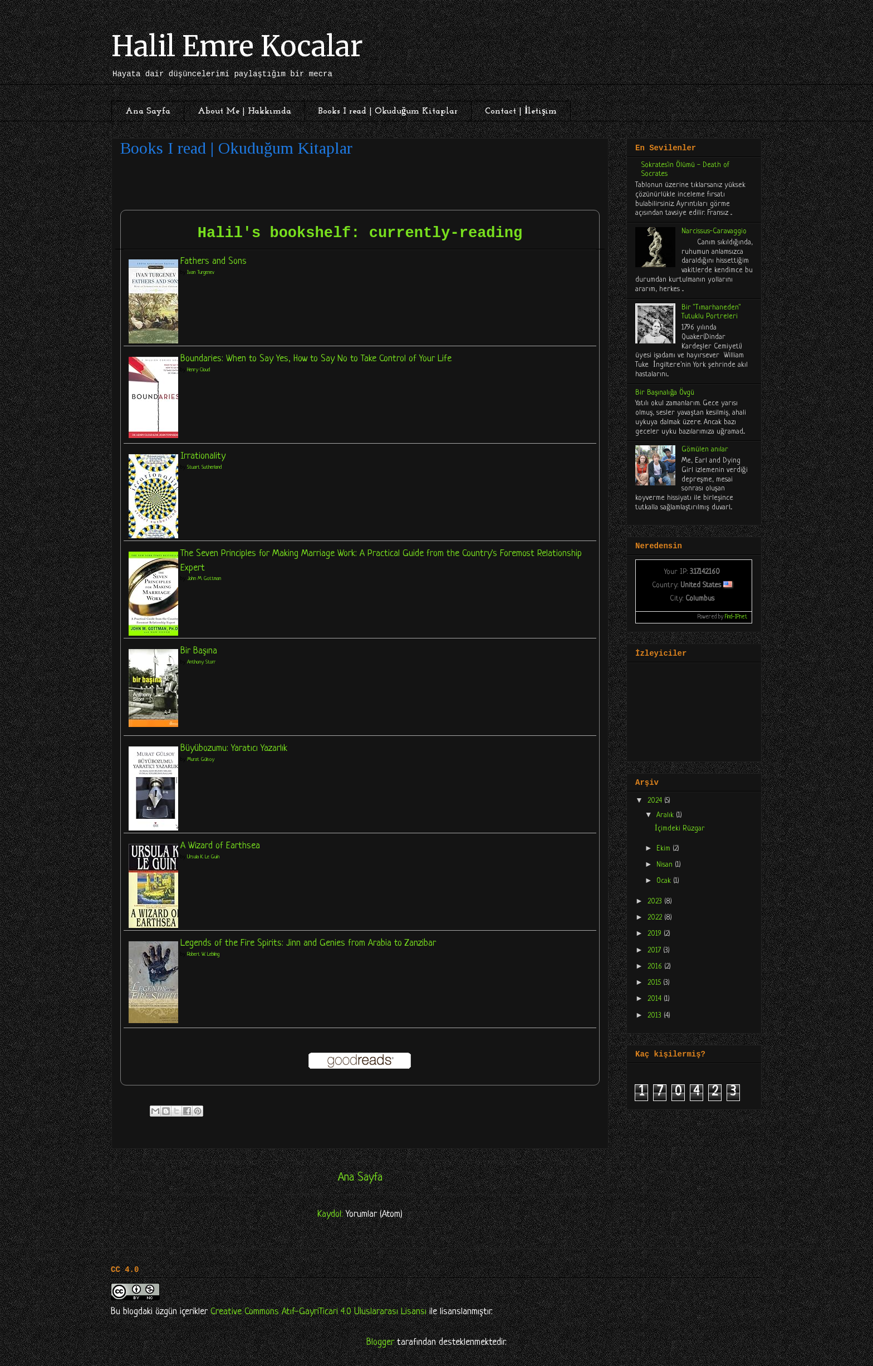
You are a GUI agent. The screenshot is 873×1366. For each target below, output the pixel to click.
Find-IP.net (736, 617)
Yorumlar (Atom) (374, 1214)
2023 (656, 901)
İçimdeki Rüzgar (680, 828)
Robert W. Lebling (203, 954)
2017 (655, 950)
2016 (656, 966)
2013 (656, 1015)
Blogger (380, 1342)
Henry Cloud (198, 370)
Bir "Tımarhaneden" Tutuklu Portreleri (711, 312)
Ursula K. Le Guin (203, 857)
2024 (656, 801)
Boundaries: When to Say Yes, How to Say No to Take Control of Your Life (316, 358)
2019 (656, 934)
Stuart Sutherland (204, 467)
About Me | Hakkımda (244, 111)
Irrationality (202, 456)
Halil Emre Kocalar (237, 46)
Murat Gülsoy (200, 759)
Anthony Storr (201, 662)
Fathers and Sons (213, 261)
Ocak (664, 881)
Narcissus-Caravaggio (714, 231)
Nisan (665, 865)
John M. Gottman (204, 579)
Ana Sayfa (147, 111)
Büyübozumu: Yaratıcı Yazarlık (233, 748)
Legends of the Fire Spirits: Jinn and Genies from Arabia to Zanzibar (308, 943)
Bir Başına (198, 651)
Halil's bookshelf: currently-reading (360, 233)
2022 (656, 917)
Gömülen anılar (704, 449)
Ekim (664, 848)
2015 (655, 983)
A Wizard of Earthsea (220, 846)
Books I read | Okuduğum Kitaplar (388, 111)
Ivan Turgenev (200, 272)
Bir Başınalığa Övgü (664, 393)
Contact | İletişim (521, 111)
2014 (656, 999)
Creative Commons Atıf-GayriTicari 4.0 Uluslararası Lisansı (318, 1311)
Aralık (666, 815)
